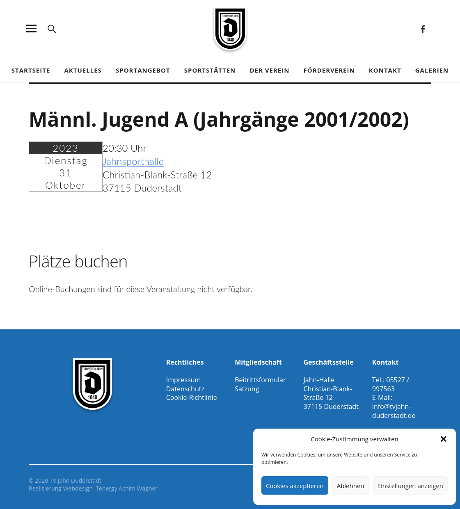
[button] (443, 439)
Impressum (183, 379)
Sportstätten (210, 70)
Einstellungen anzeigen (410, 486)
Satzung (247, 388)
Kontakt (385, 70)
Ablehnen (350, 486)
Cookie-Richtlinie (191, 397)
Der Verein (269, 70)
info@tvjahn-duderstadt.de (394, 411)
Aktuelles (82, 70)
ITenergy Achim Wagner (126, 488)
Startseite (30, 70)
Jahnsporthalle (133, 161)
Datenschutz (185, 388)
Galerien (432, 70)
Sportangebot (143, 70)
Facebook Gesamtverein (423, 28)
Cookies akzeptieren (295, 486)
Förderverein (329, 70)
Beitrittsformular (260, 379)
